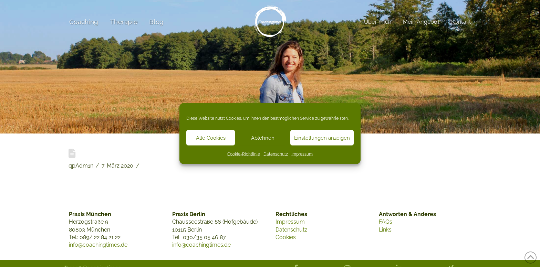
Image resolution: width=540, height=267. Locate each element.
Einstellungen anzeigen (322, 138)
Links (385, 229)
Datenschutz (275, 154)
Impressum (302, 154)
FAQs (385, 221)
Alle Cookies (211, 138)
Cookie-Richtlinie (243, 154)
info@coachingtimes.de (98, 245)
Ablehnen (262, 138)
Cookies (286, 237)
